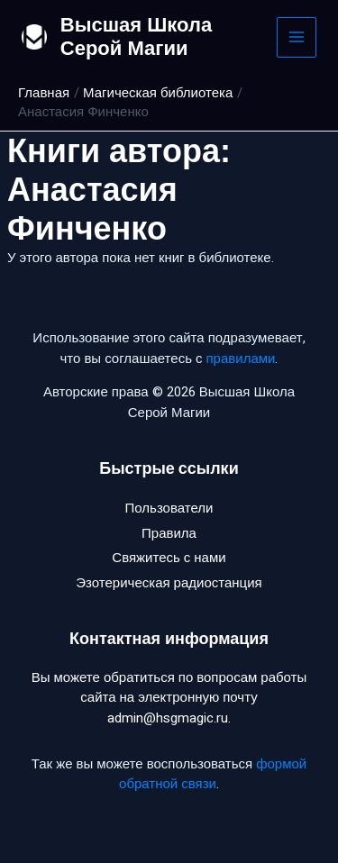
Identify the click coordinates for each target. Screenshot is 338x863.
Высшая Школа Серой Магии (136, 36)
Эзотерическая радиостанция (168, 583)
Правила (169, 533)
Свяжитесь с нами (168, 558)
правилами (240, 358)
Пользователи (169, 508)
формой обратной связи (212, 774)
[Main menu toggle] (297, 37)
